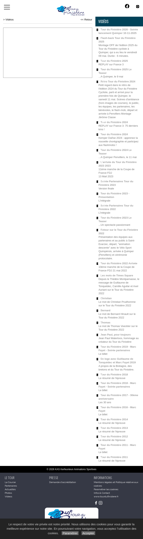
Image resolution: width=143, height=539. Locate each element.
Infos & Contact (102, 493)
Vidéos (10, 19)
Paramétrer (70, 533)
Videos (8, 496)
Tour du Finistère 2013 (114, 427)
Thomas (105, 322)
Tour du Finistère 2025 (114, 60)
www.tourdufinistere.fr (106, 496)
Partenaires (11, 485)
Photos (8, 493)
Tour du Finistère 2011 (114, 457)
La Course (10, 482)
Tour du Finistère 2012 (114, 436)
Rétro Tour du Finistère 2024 (118, 81)
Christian (106, 298)
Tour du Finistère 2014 (114, 419)
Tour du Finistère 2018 (114, 374)
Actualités (10, 489)
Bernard (105, 310)
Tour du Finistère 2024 (114, 122)
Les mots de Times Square (117, 275)
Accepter (88, 533)
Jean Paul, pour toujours (116, 334)
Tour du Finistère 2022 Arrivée (119, 263)
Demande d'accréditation (62, 482)
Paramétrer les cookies (106, 489)
